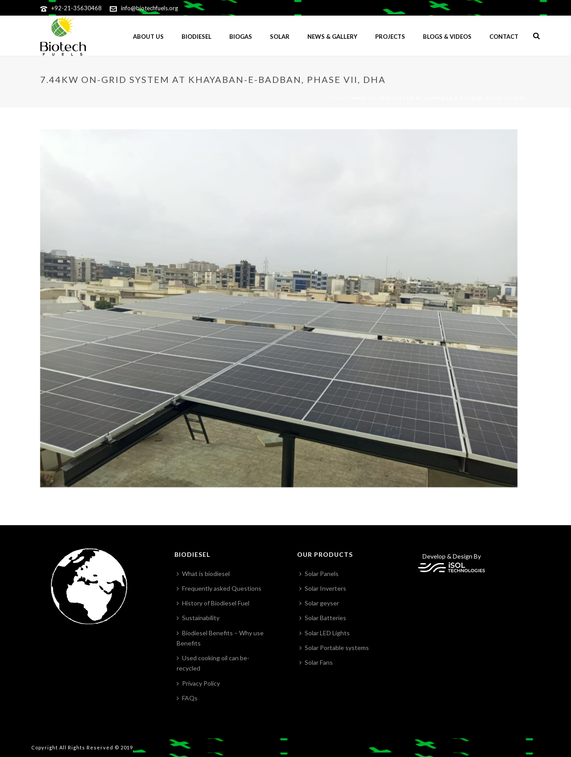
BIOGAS (240, 36)
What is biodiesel (203, 573)
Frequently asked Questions (219, 588)
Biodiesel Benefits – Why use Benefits (220, 638)
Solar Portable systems (334, 647)
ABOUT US (148, 36)
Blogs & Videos (447, 36)
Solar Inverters (322, 588)
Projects (390, 36)
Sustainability (198, 617)
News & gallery (332, 36)
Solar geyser (319, 603)
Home (333, 98)
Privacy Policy (198, 683)
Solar (280, 36)
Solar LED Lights (324, 633)
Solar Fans (316, 662)
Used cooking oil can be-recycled (213, 663)
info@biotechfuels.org (149, 8)
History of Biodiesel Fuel (213, 603)
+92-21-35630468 (76, 8)
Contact (503, 36)
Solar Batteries (322, 617)
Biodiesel (196, 36)
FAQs (187, 698)
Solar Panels (319, 573)
